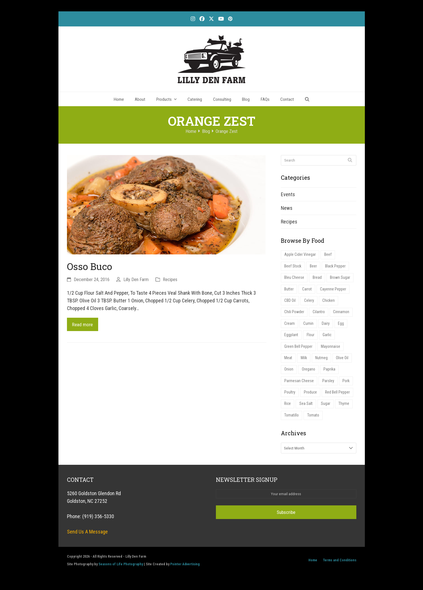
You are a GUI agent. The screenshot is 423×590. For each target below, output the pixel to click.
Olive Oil (343, 361)
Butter (289, 290)
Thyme (345, 408)
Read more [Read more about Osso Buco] (83, 325)
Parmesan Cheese (299, 384)
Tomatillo (292, 420)
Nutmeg (322, 361)
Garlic (328, 337)
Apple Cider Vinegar (300, 254)
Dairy (326, 325)
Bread (317, 278)
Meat (289, 361)
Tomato (314, 420)
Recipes (170, 279)
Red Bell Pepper (339, 396)
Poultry (290, 396)
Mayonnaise (331, 349)
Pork (346, 384)
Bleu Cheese (294, 278)
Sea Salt (307, 408)
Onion (289, 373)
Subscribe (285, 517)
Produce (311, 396)
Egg (342, 325)
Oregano (310, 373)
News (286, 208)
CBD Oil (290, 302)
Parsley (328, 384)
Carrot (308, 290)
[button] (307, 99)
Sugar (327, 408)
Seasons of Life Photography (120, 569)
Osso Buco (89, 266)
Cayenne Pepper (335, 290)
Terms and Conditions (339, 565)
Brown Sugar (341, 278)
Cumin (309, 325)
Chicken (329, 302)
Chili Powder (295, 313)
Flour (311, 337)
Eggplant (292, 337)
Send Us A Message (87, 537)
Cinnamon (342, 313)
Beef (328, 254)
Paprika (331, 373)
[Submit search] (350, 160)
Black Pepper (337, 266)
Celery (310, 302)
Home (312, 565)
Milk (304, 361)
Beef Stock (293, 266)
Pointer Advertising (185, 569)
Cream (290, 325)
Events (288, 194)
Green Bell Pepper (299, 349)
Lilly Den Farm (136, 279)
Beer (314, 266)
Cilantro (319, 313)
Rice (288, 408)
